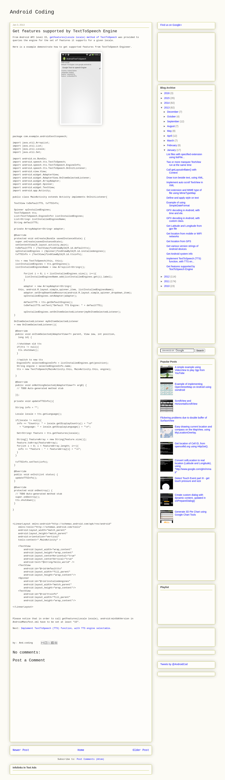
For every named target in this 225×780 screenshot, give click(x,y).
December (173, 111)
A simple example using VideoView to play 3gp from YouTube (190, 370)
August (171, 126)
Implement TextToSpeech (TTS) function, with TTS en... (183, 260)
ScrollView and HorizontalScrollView (186, 402)
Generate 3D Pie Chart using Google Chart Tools (191, 513)
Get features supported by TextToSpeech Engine (180, 268)
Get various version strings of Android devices (182, 247)
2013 (167, 107)
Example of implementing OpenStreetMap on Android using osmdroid (193, 387)
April (170, 135)
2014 (167, 102)
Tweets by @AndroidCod (174, 664)
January (171, 150)
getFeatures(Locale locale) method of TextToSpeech (83, 37)
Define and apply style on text (182, 197)
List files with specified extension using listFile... (184, 156)
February (172, 145)
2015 (167, 98)
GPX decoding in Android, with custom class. (183, 220)
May (169, 131)
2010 (167, 286)
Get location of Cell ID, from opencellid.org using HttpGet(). (191, 445)
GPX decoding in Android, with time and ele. (183, 212)
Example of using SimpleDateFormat (178, 204)
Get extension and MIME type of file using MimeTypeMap (184, 191)
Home (81, 750)
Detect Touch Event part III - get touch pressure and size (192, 480)
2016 (167, 93)
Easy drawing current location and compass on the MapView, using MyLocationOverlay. (193, 429)
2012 (167, 276)
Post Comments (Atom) (90, 759)
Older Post (141, 750)
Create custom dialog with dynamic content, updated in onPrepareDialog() (190, 497)
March (171, 140)
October (171, 116)
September (173, 121)
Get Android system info (179, 253)
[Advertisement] (186, 56)
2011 (167, 281)
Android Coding (32, 12)
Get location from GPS (178, 241)
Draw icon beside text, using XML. (185, 177)
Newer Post (21, 750)
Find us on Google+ (171, 25)
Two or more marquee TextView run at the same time (183, 163)
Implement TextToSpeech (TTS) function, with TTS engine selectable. (66, 628)
